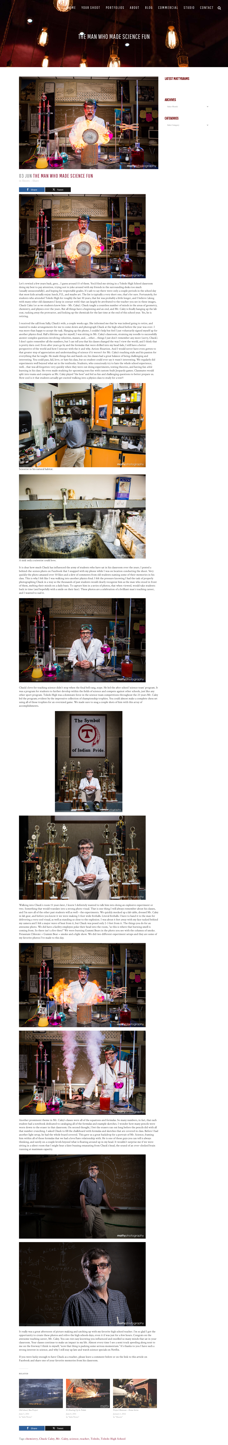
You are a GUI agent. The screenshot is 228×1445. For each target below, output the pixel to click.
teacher (84, 1439)
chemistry (31, 1439)
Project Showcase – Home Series (125, 1410)
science (74, 1439)
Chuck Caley (47, 1439)
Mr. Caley (62, 1439)
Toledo (95, 1439)
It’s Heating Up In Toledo (76, 1410)
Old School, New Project (28, 1410)
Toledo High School (113, 1439)
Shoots (26, 181)
